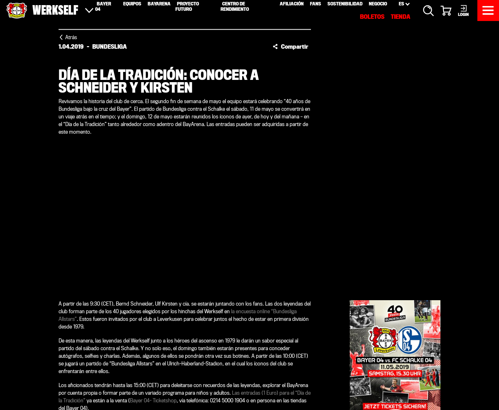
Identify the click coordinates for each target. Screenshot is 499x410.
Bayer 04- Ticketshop (153, 401)
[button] (290, 46)
